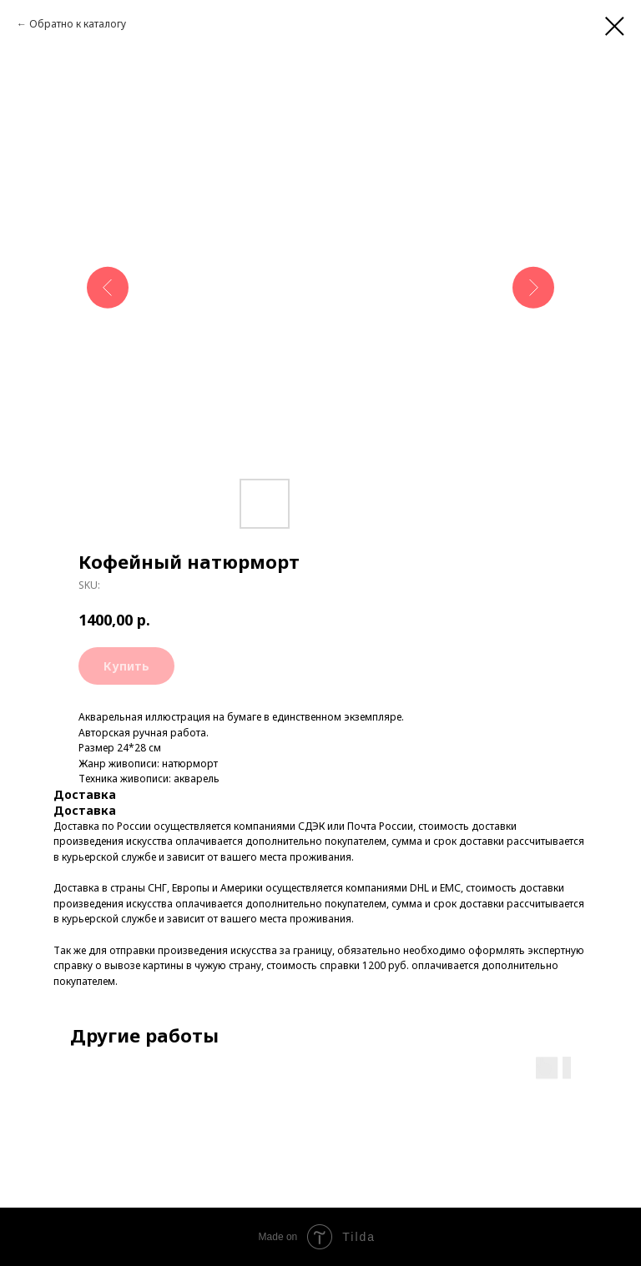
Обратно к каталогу (77, 24)
